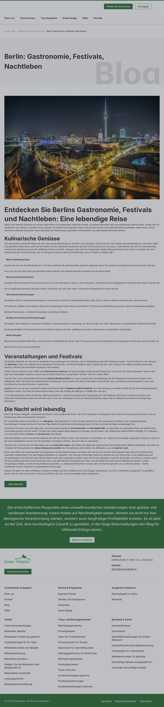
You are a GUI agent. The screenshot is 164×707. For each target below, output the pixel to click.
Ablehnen (128, 699)
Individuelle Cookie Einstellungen (22, 699)
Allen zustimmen (150, 699)
